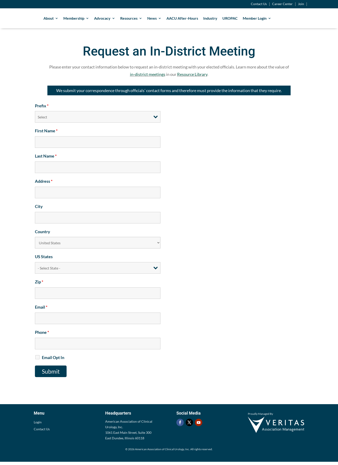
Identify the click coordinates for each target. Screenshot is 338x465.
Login (38, 425)
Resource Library (192, 77)
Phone (42, 335)
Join (301, 4)
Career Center (282, 4)
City (39, 209)
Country (42, 234)
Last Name (46, 159)
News (169, 20)
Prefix (42, 109)
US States (44, 259)
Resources (146, 20)
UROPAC (247, 20)
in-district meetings (147, 77)
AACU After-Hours (199, 20)
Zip (39, 285)
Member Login (272, 20)
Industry (228, 20)
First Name (46, 133)
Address (43, 184)
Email (41, 310)
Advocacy (119, 20)
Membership (91, 20)
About (66, 20)
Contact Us (259, 4)
